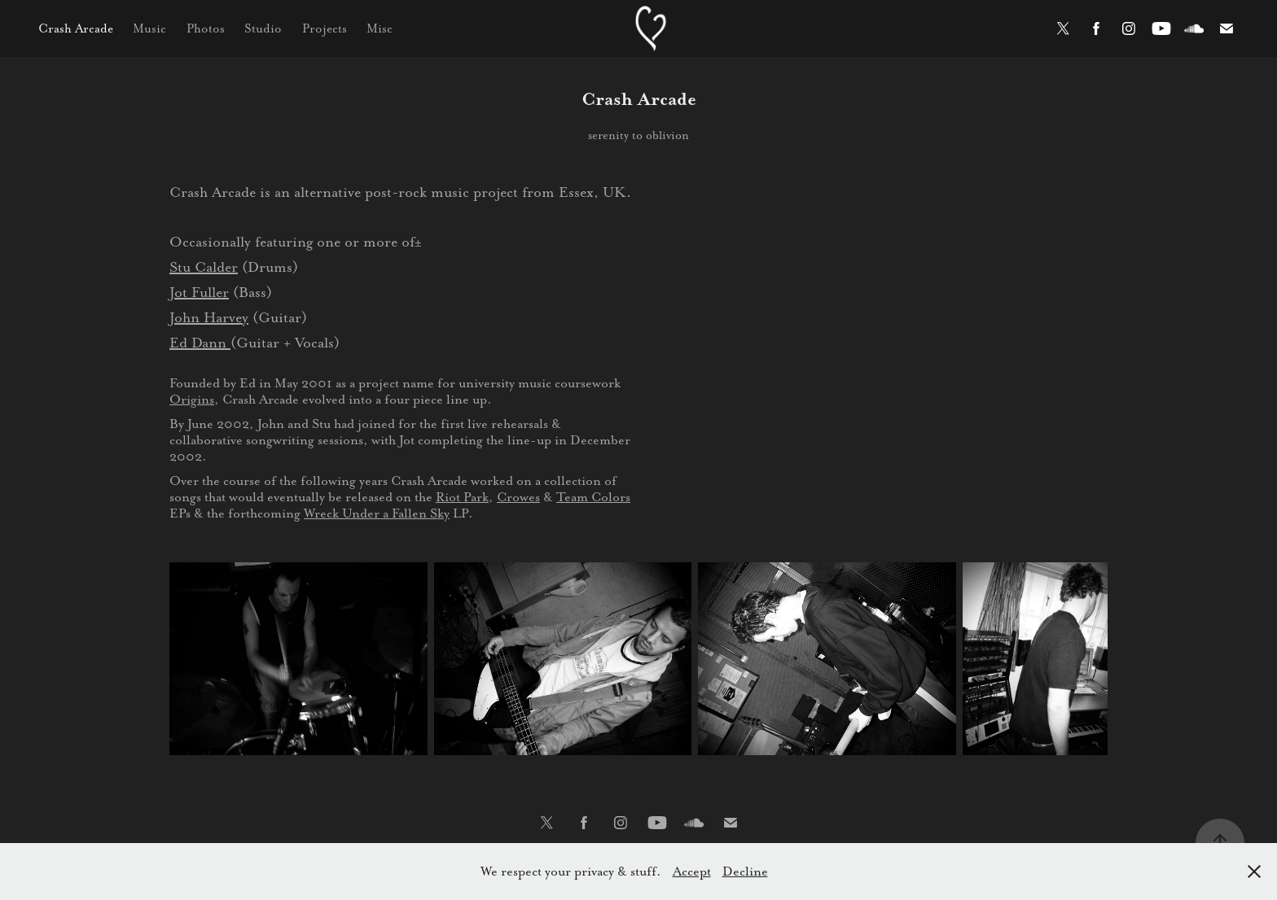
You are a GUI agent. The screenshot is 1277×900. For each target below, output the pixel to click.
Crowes (518, 496)
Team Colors (593, 496)
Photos (206, 28)
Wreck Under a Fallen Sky (377, 513)
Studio (263, 28)
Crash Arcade (75, 28)
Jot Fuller (199, 292)
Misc (379, 28)
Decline (745, 871)
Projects (324, 28)
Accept (692, 871)
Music (149, 28)
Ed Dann (199, 343)
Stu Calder (203, 267)
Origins (191, 399)
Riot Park (462, 496)
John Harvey (208, 317)
